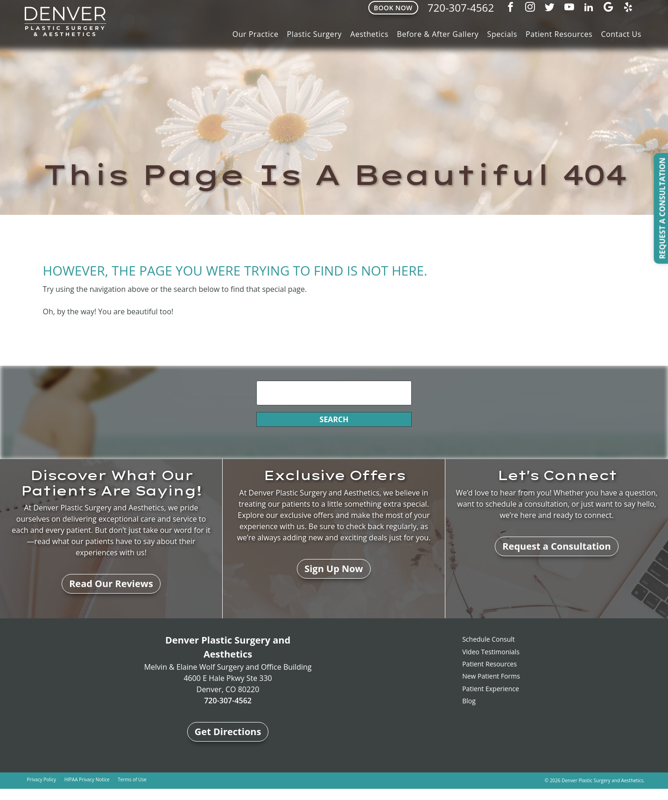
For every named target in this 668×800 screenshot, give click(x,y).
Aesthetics (369, 34)
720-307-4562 (461, 7)
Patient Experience (490, 688)
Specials (502, 34)
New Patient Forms (491, 676)
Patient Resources (559, 34)
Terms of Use (132, 779)
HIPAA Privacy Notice (87, 779)
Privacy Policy (41, 779)
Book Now (392, 7)
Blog (469, 700)
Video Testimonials (491, 651)
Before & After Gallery (437, 34)
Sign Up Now (333, 568)
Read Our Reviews (111, 583)
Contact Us (621, 34)
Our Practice (255, 34)
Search (334, 419)
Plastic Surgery (314, 34)
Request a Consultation (556, 546)
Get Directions (228, 731)
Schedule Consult (488, 639)
